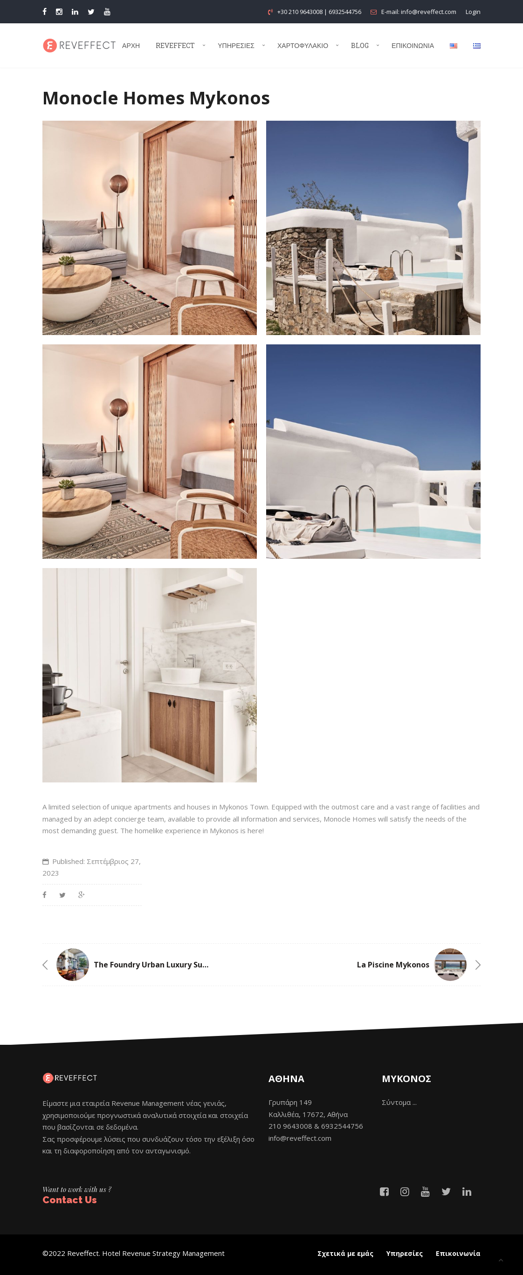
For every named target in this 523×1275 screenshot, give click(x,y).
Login (473, 11)
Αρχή (131, 45)
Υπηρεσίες (236, 45)
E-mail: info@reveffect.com (413, 11)
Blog (360, 45)
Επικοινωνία (413, 45)
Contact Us (69, 1200)
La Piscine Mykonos (393, 965)
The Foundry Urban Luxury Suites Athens (169, 965)
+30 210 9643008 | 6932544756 (314, 11)
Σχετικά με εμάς (345, 1253)
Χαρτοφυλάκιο (302, 45)
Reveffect (175, 45)
